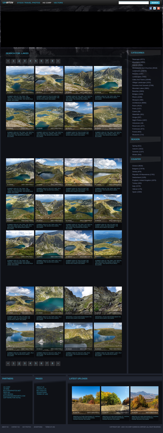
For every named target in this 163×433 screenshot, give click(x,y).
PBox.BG (6, 392)
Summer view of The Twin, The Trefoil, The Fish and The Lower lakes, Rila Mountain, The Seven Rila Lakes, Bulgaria (20, 98)
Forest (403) (136, 132)
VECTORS (58, 3)
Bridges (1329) (137, 94)
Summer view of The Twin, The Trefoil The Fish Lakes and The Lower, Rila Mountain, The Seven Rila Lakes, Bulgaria (20, 226)
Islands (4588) (137, 65)
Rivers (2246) (137, 97)
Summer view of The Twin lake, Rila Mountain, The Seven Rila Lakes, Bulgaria (107, 98)
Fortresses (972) (138, 129)
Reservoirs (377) (138, 126)
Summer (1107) (138, 152)
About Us (40, 387)
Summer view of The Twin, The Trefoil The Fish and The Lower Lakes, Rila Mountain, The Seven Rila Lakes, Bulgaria (79, 98)
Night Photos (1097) (139, 120)
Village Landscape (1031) (141, 82)
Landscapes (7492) (139, 77)
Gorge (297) (136, 117)
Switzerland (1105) (139, 177)
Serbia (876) (136, 172)
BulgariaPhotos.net (12, 391)
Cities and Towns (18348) (141, 80)
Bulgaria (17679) (138, 169)
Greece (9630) (137, 166)
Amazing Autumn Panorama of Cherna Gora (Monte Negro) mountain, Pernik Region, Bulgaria (86, 418)
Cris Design (8, 394)
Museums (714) (138, 135)
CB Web (6, 389)
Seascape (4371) (138, 59)
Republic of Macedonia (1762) (143, 174)
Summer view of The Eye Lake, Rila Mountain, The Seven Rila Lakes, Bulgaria (49, 190)
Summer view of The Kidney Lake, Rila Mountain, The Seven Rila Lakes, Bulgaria (20, 354)
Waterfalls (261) (138, 114)
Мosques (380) (137, 100)
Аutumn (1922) (137, 149)
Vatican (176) (137, 189)
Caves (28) (136, 111)
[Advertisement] (50, 9)
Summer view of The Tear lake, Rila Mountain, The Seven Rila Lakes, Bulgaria (107, 190)
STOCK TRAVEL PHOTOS (28, 3)
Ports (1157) (136, 109)
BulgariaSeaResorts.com (14, 396)
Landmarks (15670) (139, 71)
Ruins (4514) (137, 106)
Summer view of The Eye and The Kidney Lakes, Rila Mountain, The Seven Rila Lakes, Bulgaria (48, 98)
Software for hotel (12, 398)
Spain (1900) (137, 192)
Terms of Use (42, 394)
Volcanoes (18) (137, 123)
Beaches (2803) (138, 91)
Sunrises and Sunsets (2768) (143, 85)
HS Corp (6, 387)
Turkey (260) (137, 183)
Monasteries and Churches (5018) (144, 68)
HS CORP (47, 3)
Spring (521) (136, 146)
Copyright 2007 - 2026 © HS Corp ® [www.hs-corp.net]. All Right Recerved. (135, 427)
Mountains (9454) (138, 62)
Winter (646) (136, 155)
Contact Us (41, 389)
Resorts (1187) (137, 74)
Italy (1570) (136, 186)
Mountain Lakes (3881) (140, 88)
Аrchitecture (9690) (139, 103)
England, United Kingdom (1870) (144, 180)
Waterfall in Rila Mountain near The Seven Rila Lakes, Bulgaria (79, 317)
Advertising (42, 392)
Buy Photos (41, 391)
